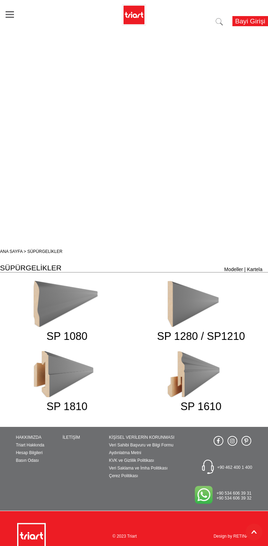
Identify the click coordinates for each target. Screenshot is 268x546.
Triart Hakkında (30, 445)
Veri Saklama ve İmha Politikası (138, 468)
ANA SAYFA (11, 251)
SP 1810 (66, 406)
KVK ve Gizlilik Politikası (131, 460)
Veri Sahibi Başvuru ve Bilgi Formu (141, 445)
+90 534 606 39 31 (233, 493)
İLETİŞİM (71, 437)
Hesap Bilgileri (29, 452)
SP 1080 (66, 336)
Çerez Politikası (123, 475)
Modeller (233, 269)
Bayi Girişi (250, 21)
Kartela (254, 269)
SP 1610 (200, 406)
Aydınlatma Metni (125, 452)
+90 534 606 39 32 (233, 498)
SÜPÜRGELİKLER (44, 251)
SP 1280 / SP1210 (201, 336)
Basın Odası (27, 460)
